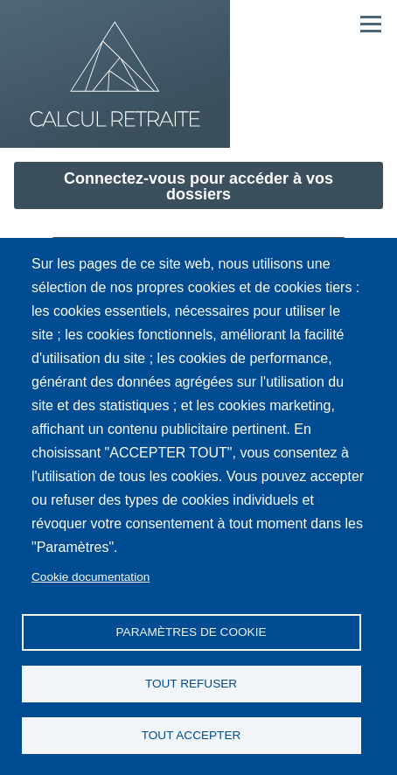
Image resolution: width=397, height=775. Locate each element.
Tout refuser (191, 683)
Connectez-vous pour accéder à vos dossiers (198, 186)
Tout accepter (191, 735)
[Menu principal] (371, 23)
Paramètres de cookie (191, 632)
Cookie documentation (90, 576)
